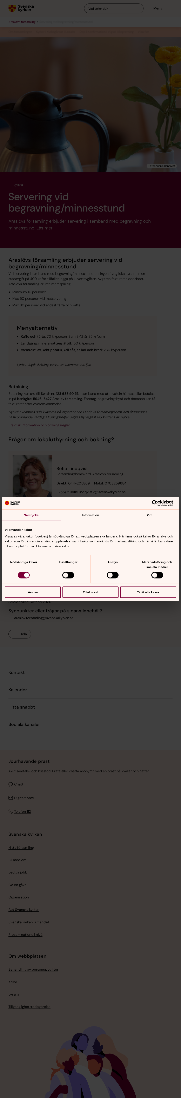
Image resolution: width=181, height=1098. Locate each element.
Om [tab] (149, 515)
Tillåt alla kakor (148, 592)
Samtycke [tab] (31, 515)
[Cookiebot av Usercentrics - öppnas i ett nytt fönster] (158, 503)
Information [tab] (90, 515)
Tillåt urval (90, 592)
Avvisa (33, 592)
